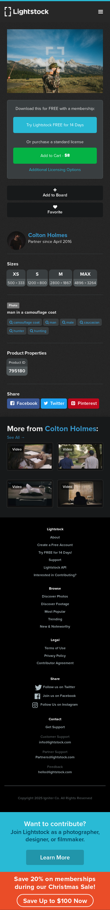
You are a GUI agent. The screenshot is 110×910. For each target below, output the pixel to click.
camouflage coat (24, 322)
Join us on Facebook (59, 695)
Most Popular (55, 611)
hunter (16, 330)
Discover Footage (55, 603)
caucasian (89, 322)
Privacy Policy (55, 655)
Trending (55, 619)
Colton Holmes (47, 235)
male (68, 322)
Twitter (54, 403)
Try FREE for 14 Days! (55, 552)
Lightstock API (55, 567)
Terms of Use (55, 647)
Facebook (23, 403)
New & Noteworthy (55, 626)
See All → (16, 437)
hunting (38, 330)
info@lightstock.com (55, 742)
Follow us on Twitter (59, 686)
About (55, 537)
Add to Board (55, 193)
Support (55, 559)
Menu (100, 11)
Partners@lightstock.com (55, 756)
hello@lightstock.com (55, 771)
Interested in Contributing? (55, 574)
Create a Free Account (55, 544)
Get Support (55, 726)
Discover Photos (55, 596)
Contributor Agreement (55, 662)
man (50, 322)
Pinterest (83, 403)
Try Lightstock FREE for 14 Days (55, 125)
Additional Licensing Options (55, 169)
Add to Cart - (55, 155)
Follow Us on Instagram (59, 704)
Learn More (55, 857)
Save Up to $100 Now (55, 900)
